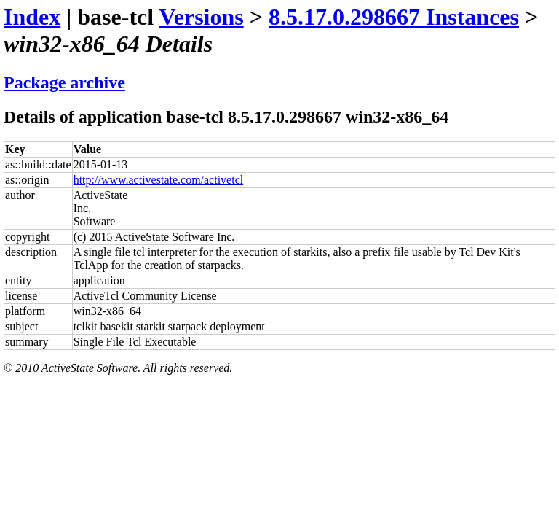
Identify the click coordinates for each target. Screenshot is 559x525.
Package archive (64, 82)
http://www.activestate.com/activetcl (159, 180)
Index (32, 17)
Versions (201, 17)
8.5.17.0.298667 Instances (394, 17)
